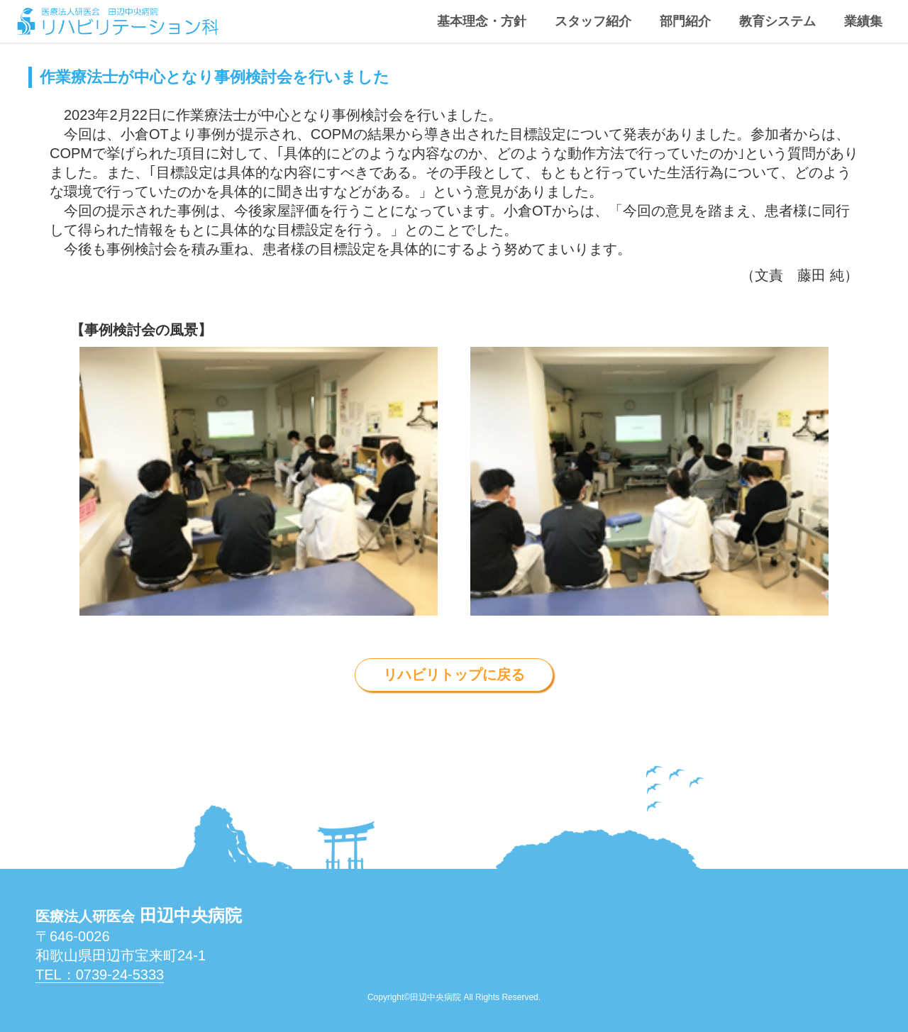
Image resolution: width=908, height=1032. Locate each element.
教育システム (777, 21)
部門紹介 (685, 21)
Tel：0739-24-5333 (99, 974)
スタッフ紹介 (593, 21)
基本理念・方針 (481, 21)
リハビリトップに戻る (454, 674)
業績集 (863, 21)
